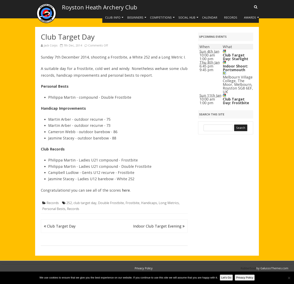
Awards (250, 17)
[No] (289, 278)
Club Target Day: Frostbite (236, 101)
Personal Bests (53, 209)
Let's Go (226, 277)
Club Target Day (60, 226)
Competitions (161, 17)
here (126, 190)
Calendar (209, 17)
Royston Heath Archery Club (99, 7)
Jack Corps (51, 45)
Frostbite (132, 203)
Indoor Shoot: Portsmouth (235, 68)
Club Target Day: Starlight (235, 57)
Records (230, 17)
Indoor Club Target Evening (159, 226)
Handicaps (149, 203)
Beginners (135, 17)
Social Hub (186, 17)
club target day (85, 203)
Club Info (112, 17)
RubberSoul (248, 268)
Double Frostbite (111, 203)
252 (69, 203)
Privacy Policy (144, 268)
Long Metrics (169, 203)
